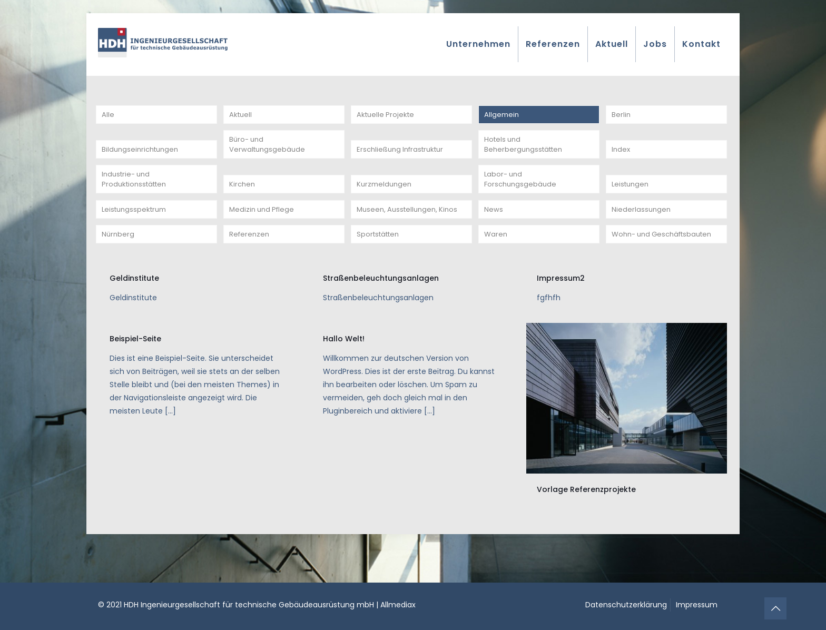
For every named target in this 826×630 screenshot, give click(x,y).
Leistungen (632, 198)
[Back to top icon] (775, 608)
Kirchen (243, 198)
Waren (496, 267)
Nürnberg (118, 267)
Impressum (696, 604)
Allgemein (502, 116)
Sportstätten (380, 267)
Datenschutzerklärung (626, 604)
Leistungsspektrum (136, 226)
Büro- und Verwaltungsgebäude (268, 150)
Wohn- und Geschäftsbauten (644, 261)
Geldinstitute (134, 313)
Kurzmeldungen (386, 198)
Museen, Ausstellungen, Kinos (410, 226)
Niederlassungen (642, 226)
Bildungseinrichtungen (142, 157)
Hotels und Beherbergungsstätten (525, 150)
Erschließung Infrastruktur (404, 157)
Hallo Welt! (344, 374)
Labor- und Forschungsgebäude (521, 191)
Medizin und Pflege (263, 226)
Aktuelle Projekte (387, 116)
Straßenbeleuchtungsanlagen (381, 313)
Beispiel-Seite (135, 374)
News (493, 226)
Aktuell (241, 116)
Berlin (621, 116)
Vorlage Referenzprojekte (586, 524)
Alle (108, 116)
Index (621, 157)
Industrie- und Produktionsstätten (137, 191)
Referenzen (250, 267)
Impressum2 (561, 313)
